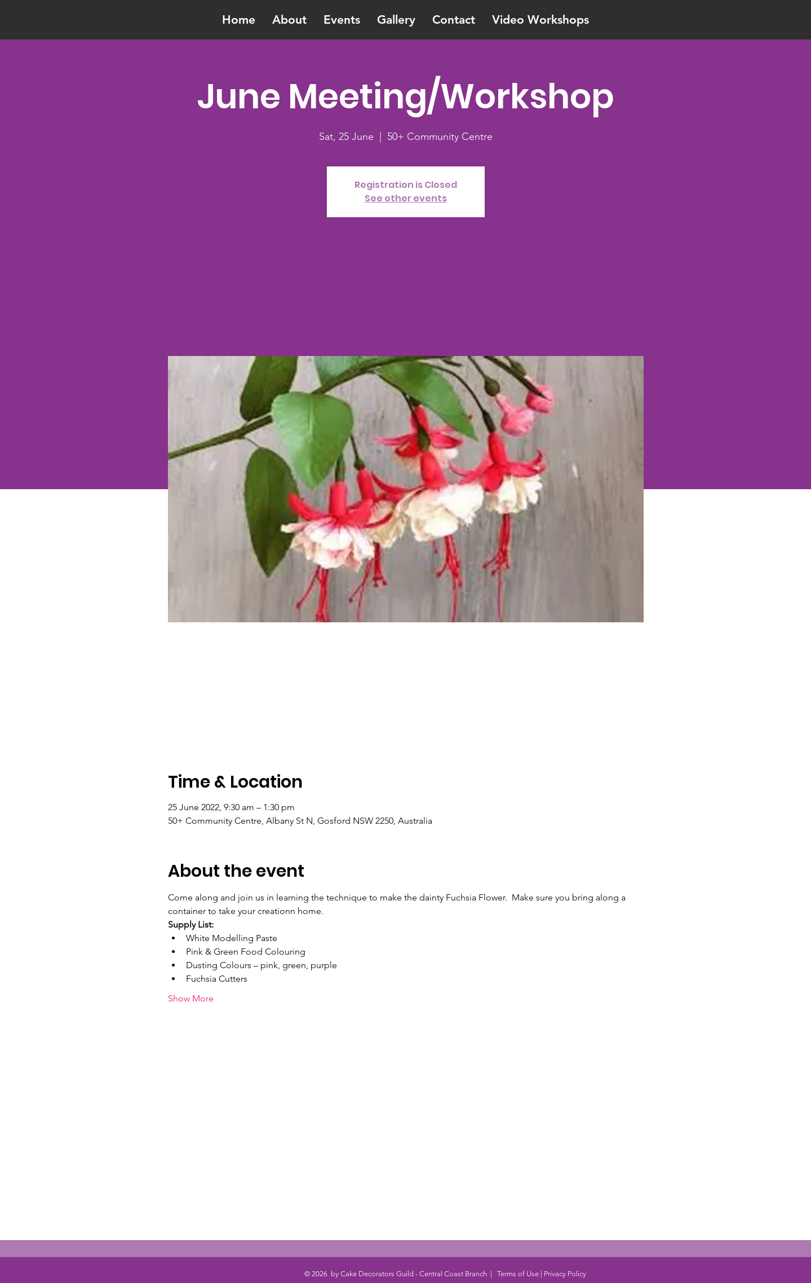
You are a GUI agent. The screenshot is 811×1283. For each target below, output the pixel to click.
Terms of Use (518, 1273)
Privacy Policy (565, 1273)
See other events (406, 198)
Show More (191, 998)
